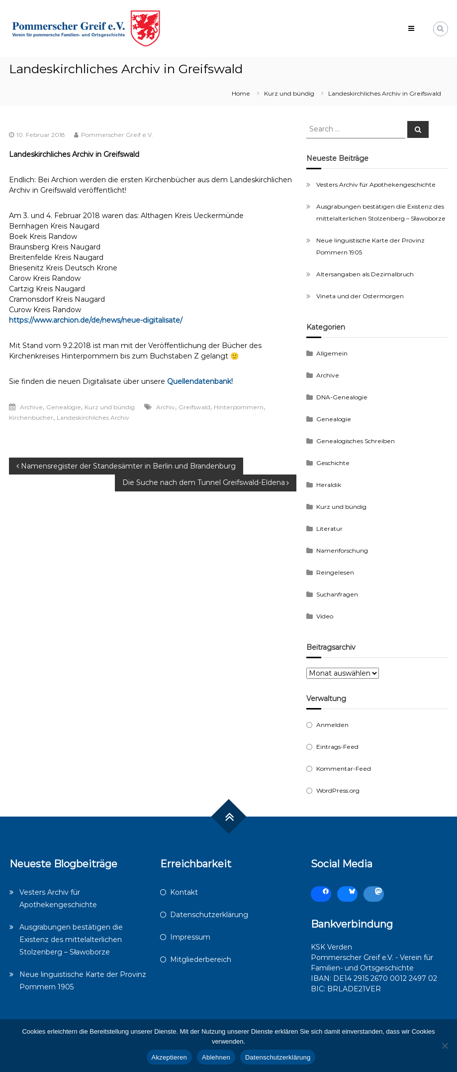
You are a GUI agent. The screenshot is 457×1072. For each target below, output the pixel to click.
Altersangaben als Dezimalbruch (365, 274)
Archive (31, 407)
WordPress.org (338, 790)
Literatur (329, 528)
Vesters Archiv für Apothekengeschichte (376, 184)
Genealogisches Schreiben (355, 441)
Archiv (165, 407)
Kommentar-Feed (343, 768)
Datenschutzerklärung (209, 914)
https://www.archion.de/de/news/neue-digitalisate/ (96, 320)
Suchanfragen (337, 594)
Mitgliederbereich (200, 959)
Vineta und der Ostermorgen (360, 296)
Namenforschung (342, 550)
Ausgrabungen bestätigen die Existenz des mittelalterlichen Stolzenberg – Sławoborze (71, 939)
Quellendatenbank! (200, 381)
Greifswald (194, 407)
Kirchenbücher (31, 417)
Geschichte (333, 463)
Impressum (190, 937)
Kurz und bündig (289, 93)
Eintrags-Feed (337, 746)
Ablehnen (216, 1057)
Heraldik (328, 484)
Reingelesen (335, 572)
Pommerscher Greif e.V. (117, 134)
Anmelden (332, 724)
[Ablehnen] (445, 1046)
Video (324, 616)
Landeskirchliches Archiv (93, 417)
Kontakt (184, 892)
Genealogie (63, 407)
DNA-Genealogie (341, 397)
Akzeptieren (169, 1057)
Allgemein (332, 353)
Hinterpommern (239, 407)
